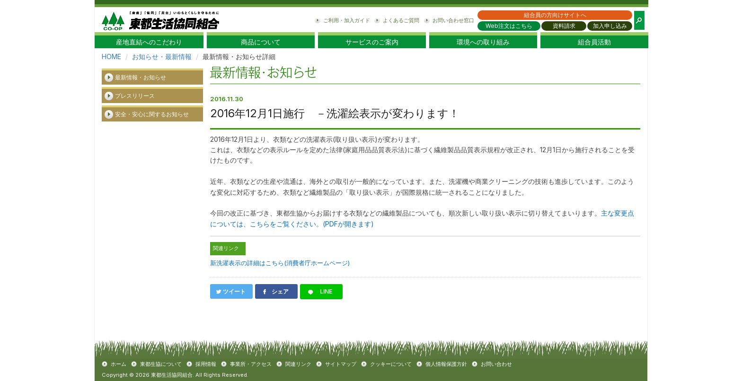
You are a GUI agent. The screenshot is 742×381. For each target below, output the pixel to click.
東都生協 (160, 19)
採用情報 (205, 364)
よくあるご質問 (401, 20)
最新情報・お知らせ (140, 77)
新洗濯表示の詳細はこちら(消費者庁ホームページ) (280, 263)
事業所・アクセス (251, 364)
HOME (111, 56)
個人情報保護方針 (446, 364)
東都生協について (161, 364)
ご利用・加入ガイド (346, 20)
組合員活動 (594, 42)
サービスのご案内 (371, 42)
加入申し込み (610, 25)
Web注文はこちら (509, 25)
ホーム (118, 364)
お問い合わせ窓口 (453, 20)
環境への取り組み (483, 42)
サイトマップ (340, 364)
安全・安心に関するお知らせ (152, 114)
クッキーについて (391, 364)
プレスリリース (135, 95)
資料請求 (564, 25)
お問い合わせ (496, 364)
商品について (261, 42)
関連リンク (298, 364)
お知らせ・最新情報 (162, 56)
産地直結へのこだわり (149, 42)
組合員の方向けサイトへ (555, 14)
